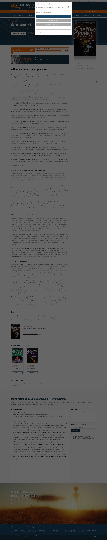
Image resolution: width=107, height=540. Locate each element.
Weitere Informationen (53, 28)
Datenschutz (68, 31)
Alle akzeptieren (53, 16)
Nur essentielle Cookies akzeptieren (53, 24)
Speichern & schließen (53, 20)
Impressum (62, 31)
